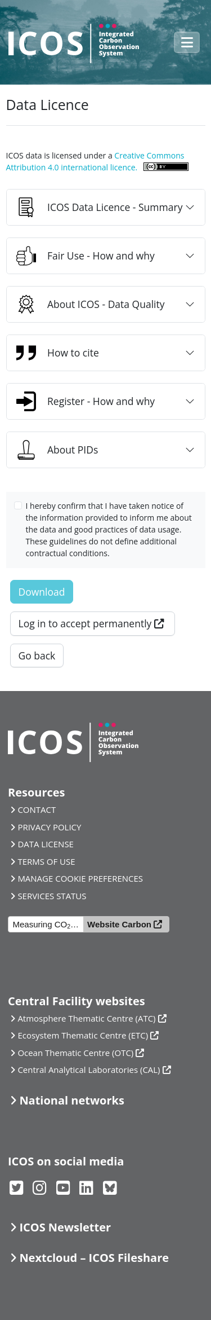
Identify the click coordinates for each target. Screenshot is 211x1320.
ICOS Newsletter (65, 1227)
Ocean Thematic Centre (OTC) (75, 1052)
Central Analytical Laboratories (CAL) (88, 1069)
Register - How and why (85, 401)
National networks (71, 1100)
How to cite (57, 353)
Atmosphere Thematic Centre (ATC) (86, 1018)
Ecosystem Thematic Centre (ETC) (82, 1035)
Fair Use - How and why (85, 256)
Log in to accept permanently (85, 623)
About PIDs (57, 450)
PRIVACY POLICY (49, 827)
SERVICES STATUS (51, 895)
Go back (37, 655)
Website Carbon (119, 924)
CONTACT (36, 809)
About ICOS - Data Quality (90, 304)
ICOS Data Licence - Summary (99, 207)
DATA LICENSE (45, 844)
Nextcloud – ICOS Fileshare (94, 1257)
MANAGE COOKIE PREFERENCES (80, 878)
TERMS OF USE (46, 861)
